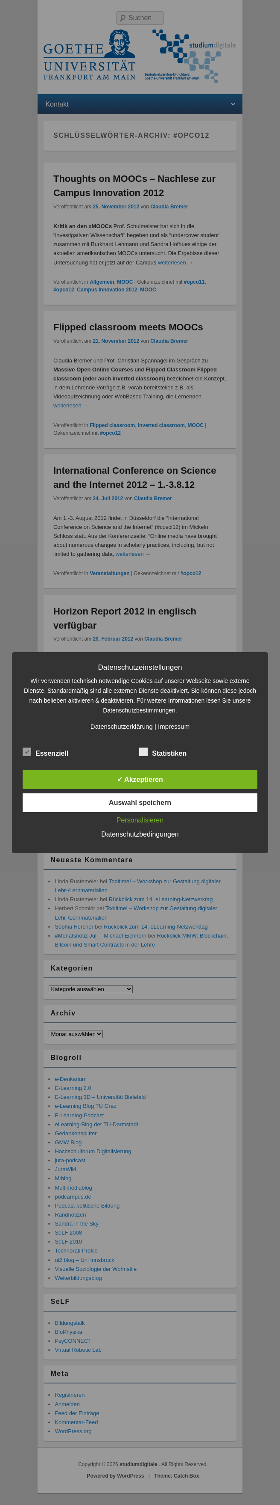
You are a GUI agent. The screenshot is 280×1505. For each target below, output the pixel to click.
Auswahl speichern (140, 802)
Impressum (174, 726)
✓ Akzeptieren (140, 779)
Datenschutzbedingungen (139, 834)
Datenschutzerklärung (121, 726)
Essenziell (45, 752)
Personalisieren (140, 820)
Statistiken (163, 752)
